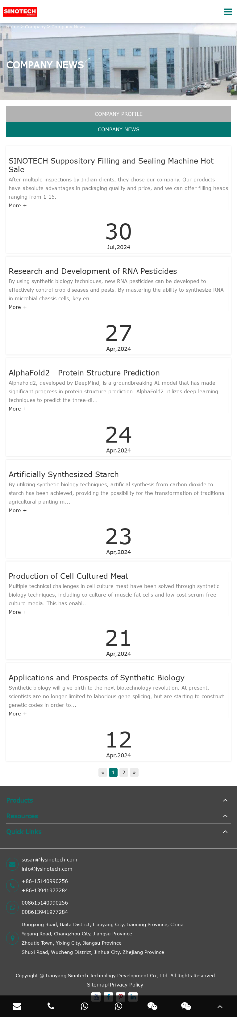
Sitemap (97, 984)
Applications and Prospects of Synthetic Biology (97, 677)
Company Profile (119, 114)
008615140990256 (45, 903)
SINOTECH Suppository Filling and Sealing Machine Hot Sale (111, 165)
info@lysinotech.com (47, 869)
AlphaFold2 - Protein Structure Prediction (84, 372)
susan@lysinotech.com (49, 859)
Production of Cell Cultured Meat (68, 576)
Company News (68, 26)
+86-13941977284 (45, 890)
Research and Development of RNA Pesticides (93, 271)
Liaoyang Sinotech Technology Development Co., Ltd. (107, 975)
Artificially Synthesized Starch (64, 474)
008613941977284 (45, 912)
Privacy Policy (126, 984)
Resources (22, 816)
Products (19, 800)
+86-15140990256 (45, 881)
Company (35, 26)
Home (12, 26)
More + (18, 205)
